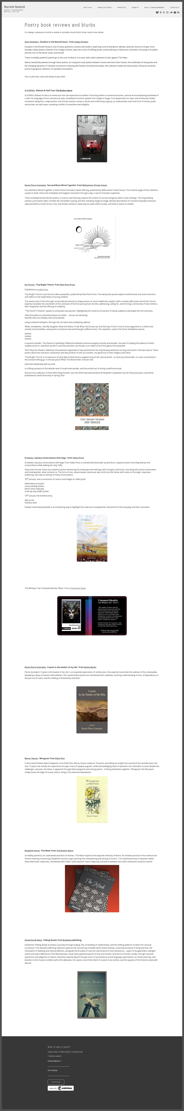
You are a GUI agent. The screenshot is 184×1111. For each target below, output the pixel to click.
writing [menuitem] (88, 8)
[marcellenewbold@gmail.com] (175, 13)
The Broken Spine (78, 588)
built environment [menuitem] (155, 8)
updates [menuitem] (121, 8)
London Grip (42, 289)
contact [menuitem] (175, 8)
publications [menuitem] (105, 8)
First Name (52, 1070)
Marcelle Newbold (14, 7)
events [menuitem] (135, 8)
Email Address (55, 1061)
